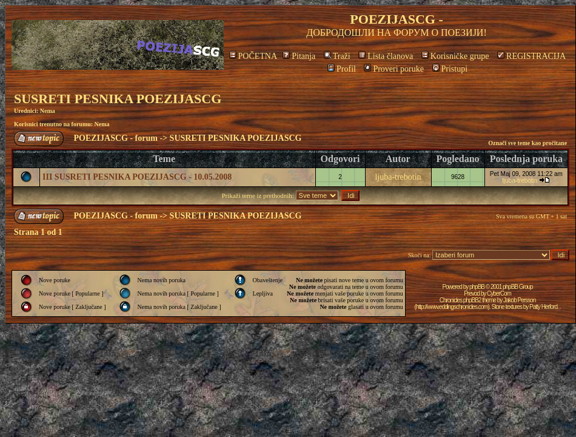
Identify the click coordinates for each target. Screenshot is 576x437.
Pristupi (450, 68)
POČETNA (253, 56)
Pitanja (299, 56)
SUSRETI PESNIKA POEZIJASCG (117, 98)
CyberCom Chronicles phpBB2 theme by (475, 296)
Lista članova (385, 56)
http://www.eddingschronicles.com (452, 306)
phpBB (476, 286)
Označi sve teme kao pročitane (527, 143)
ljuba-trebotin (398, 176)
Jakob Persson (519, 300)
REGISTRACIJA (531, 56)
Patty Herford (543, 306)
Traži (337, 56)
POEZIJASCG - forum (116, 138)
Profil (341, 68)
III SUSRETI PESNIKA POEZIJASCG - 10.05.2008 (137, 176)
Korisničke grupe (455, 56)
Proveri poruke (394, 68)
